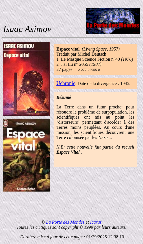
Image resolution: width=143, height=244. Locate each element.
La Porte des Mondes (65, 222)
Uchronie (65, 83)
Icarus (96, 222)
